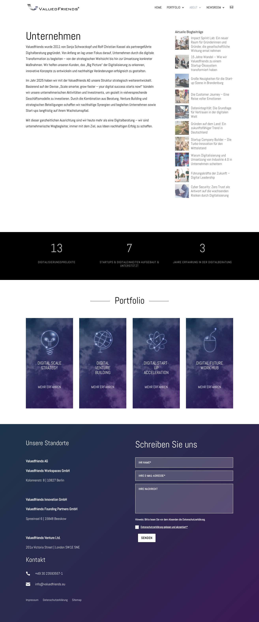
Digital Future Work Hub (209, 365)
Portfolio (173, 7)
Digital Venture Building (103, 367)
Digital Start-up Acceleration (156, 367)
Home (158, 7)
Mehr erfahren (49, 387)
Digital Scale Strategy (49, 365)
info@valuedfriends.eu (49, 584)
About (193, 7)
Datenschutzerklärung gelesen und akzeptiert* (165, 527)
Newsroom (213, 7)
